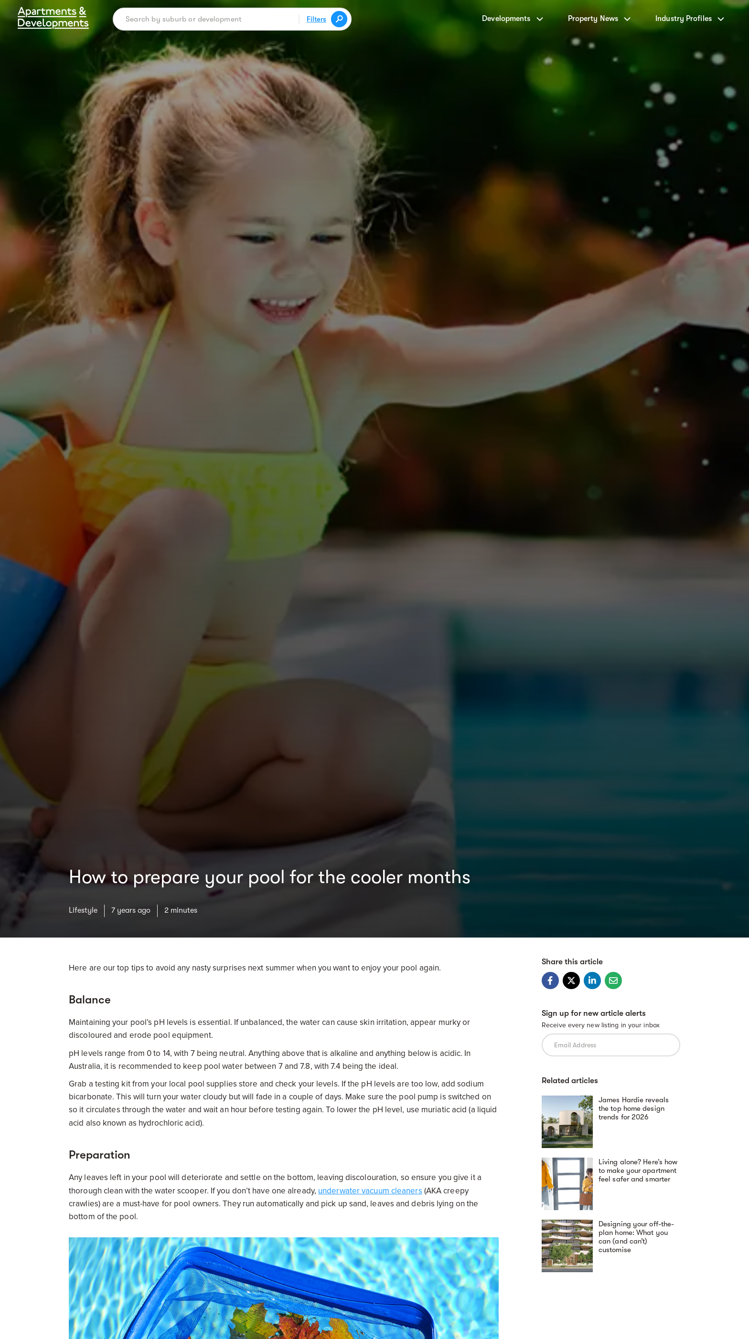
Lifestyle (83, 910)
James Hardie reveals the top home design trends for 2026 (634, 1108)
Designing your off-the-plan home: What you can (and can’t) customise (636, 1237)
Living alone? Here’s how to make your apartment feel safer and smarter (638, 1170)
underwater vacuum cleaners (370, 1191)
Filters (316, 19)
